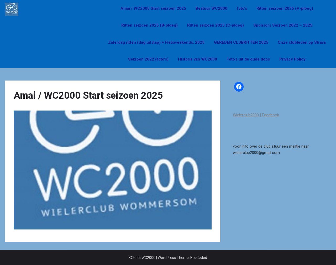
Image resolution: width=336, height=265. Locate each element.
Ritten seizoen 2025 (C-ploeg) (215, 25)
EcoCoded (198, 258)
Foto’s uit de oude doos (248, 59)
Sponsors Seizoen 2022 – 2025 (282, 25)
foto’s (242, 8)
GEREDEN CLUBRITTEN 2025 (241, 42)
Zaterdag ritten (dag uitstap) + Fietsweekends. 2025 (156, 42)
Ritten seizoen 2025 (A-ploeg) (284, 8)
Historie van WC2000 (197, 59)
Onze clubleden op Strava (302, 42)
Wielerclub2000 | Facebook (256, 115)
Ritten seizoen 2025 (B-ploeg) (149, 25)
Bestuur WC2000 (211, 8)
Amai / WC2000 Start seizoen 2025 (153, 8)
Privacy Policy (292, 59)
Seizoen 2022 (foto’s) (148, 59)
